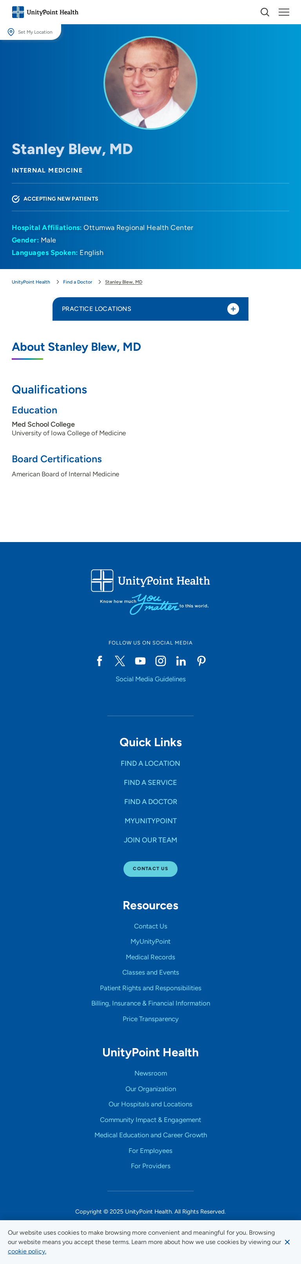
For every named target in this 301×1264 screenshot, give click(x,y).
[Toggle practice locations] (233, 309)
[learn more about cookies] (27, 1251)
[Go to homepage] (45, 12)
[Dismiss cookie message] (287, 1242)
